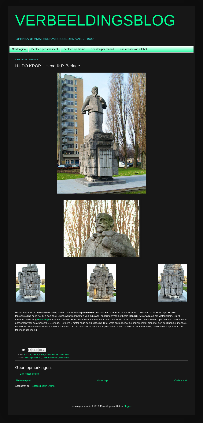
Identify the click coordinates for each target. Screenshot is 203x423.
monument (50, 354)
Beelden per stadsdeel (44, 49)
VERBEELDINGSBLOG (95, 20)
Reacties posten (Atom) (42, 386)
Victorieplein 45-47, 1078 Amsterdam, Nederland (46, 357)
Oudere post (180, 380)
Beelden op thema (74, 49)
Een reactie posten (29, 374)
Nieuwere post (23, 380)
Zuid (67, 354)
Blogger (127, 406)
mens (41, 354)
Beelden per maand (102, 49)
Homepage (102, 380)
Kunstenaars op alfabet (133, 49)
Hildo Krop (43, 319)
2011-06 (27, 354)
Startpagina (19, 49)
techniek (60, 354)
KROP (35, 354)
